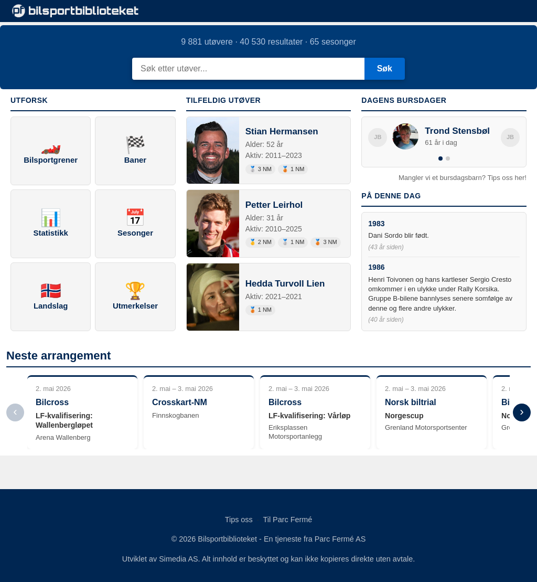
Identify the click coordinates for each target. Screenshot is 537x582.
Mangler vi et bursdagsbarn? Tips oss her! (463, 178)
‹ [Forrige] (15, 411)
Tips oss (239, 519)
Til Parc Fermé (287, 519)
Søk (384, 68)
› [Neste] (521, 411)
